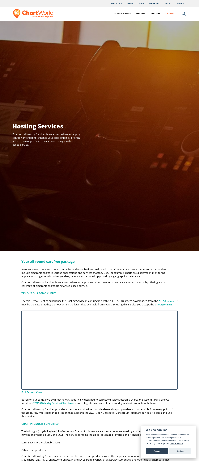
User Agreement (163, 304)
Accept (157, 451)
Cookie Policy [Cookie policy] (176, 443)
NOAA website (167, 301)
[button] (141, 14)
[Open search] (184, 13)
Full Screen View (31, 392)
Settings (180, 451)
